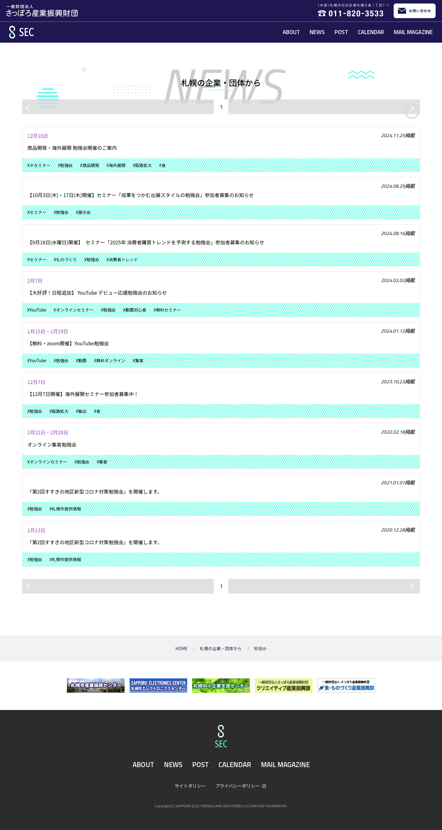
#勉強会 (65, 165)
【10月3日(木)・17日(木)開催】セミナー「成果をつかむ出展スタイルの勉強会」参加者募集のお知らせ (140, 195)
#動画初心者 (134, 310)
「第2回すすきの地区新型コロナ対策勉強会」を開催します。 (94, 491)
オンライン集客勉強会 (51, 444)
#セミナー (36, 212)
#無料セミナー (167, 310)
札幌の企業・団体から (221, 648)
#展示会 (83, 212)
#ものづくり (65, 259)
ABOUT (291, 32)
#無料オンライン (110, 360)
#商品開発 (89, 165)
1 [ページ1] (221, 106)
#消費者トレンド (122, 259)
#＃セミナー (39, 165)
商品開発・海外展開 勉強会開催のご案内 (72, 147)
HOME (182, 648)
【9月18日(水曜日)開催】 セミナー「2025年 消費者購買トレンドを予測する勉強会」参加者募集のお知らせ (145, 242)
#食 (162, 165)
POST (341, 32)
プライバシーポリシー (238, 785)
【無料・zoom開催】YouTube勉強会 (68, 343)
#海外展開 (116, 165)
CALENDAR (371, 32)
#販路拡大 (142, 165)
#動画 (81, 360)
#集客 (138, 360)
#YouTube (36, 310)
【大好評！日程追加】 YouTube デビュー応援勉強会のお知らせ (97, 292)
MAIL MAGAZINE (413, 32)
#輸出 (81, 411)
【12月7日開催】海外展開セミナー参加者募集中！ (83, 394)
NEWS (317, 32)
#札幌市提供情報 (65, 509)
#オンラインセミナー (74, 310)
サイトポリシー (190, 785)
